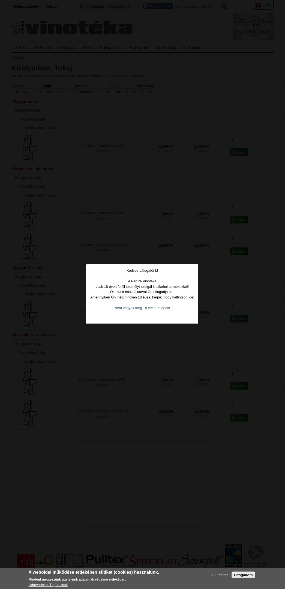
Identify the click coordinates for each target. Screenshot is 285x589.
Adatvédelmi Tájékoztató (48, 585)
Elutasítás (220, 575)
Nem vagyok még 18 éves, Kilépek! (142, 293)
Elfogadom (243, 575)
